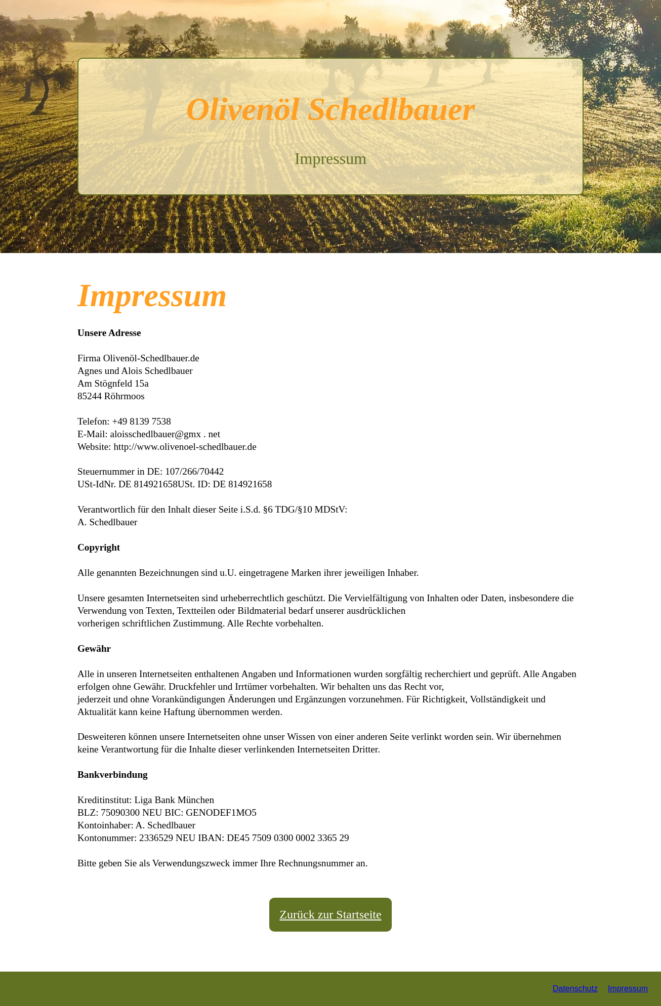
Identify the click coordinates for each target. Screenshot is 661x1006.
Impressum (628, 988)
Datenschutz (575, 988)
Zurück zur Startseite (330, 914)
